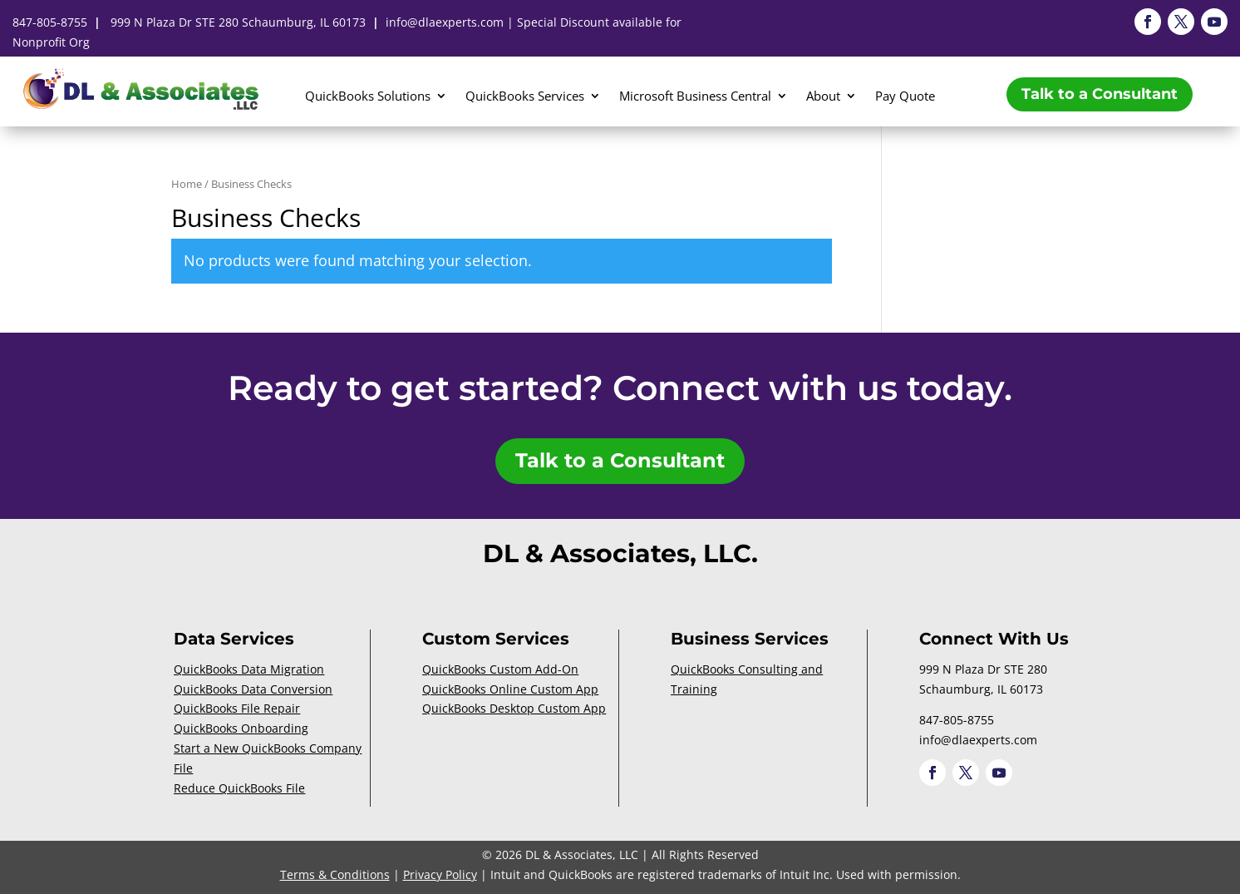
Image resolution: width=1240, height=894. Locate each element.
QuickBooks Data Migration (249, 669)
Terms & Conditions (335, 874)
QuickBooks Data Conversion (253, 689)
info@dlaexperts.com (445, 22)
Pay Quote (905, 97)
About (823, 97)
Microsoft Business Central (695, 97)
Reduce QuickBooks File (239, 788)
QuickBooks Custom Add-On (500, 669)
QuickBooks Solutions (368, 97)
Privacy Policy (440, 874)
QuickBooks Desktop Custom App (514, 708)
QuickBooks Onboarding (241, 728)
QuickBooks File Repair (237, 708)
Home (186, 183)
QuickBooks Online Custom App (510, 689)
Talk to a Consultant (1099, 94)
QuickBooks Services (524, 97)
